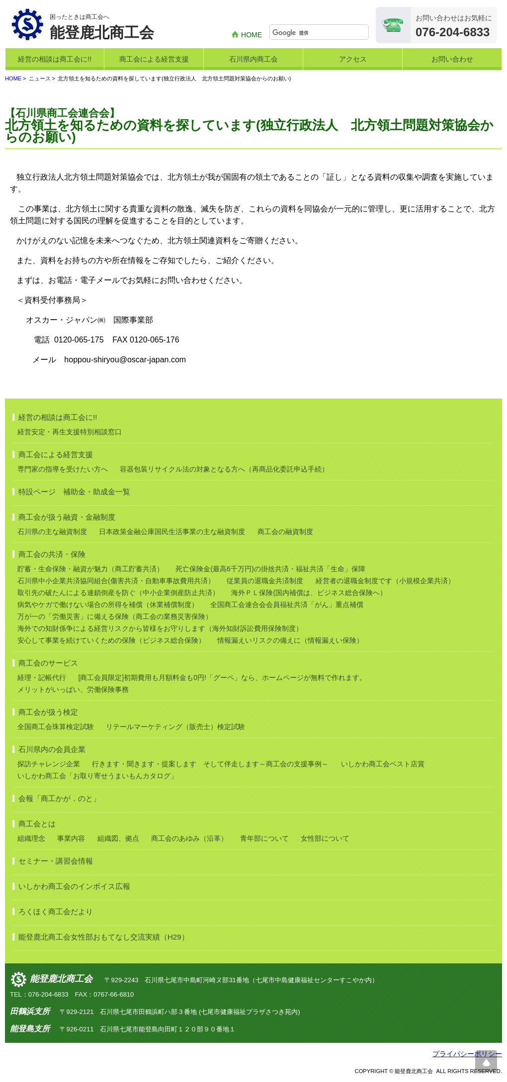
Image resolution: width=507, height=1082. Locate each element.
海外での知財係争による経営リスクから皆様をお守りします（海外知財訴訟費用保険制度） (160, 628)
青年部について (264, 838)
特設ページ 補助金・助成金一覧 (74, 491)
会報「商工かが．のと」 (59, 798)
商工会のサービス (48, 663)
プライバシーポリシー (467, 1054)
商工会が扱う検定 (48, 712)
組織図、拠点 (118, 838)
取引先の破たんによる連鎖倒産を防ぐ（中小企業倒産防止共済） (118, 593)
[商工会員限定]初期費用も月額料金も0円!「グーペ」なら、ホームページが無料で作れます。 (222, 677)
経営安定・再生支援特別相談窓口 (69, 432)
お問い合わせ (452, 59)
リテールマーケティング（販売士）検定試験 (175, 727)
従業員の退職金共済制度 (265, 581)
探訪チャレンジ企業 (48, 764)
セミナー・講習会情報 (55, 861)
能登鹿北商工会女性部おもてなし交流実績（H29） (103, 937)
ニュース (40, 78)
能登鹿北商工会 (61, 979)
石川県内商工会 (253, 59)
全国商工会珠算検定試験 (55, 727)
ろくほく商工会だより (55, 911)
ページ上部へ (486, 1061)
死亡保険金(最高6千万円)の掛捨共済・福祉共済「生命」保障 (270, 569)
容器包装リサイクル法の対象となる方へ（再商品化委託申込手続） (224, 469)
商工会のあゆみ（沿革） (189, 838)
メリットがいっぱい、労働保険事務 (73, 689)
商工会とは (37, 823)
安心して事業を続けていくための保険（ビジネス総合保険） (111, 640)
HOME (251, 35)
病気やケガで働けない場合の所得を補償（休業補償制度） (107, 605)
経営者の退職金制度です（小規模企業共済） (385, 581)
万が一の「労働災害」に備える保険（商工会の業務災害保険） (114, 616)
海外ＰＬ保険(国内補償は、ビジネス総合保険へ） (309, 593)
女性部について (325, 838)
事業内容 (71, 838)
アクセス (353, 59)
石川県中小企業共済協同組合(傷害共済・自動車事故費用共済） (116, 581)
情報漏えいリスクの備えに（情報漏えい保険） (290, 640)
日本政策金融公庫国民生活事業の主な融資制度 (172, 532)
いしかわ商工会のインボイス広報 (74, 886)
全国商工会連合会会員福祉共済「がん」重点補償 (286, 605)
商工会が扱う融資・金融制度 (66, 517)
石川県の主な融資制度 (52, 532)
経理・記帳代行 (41, 677)
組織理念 (31, 838)
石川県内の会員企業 (51, 749)
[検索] (320, 33)
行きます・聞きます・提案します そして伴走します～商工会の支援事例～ (210, 764)
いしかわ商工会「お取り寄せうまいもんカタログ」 (97, 776)
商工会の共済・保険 (51, 554)
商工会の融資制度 (285, 532)
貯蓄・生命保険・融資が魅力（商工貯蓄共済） (90, 569)
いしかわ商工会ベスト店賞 (382, 764)
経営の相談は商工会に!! (54, 59)
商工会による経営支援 (154, 59)
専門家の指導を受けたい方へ (62, 469)
